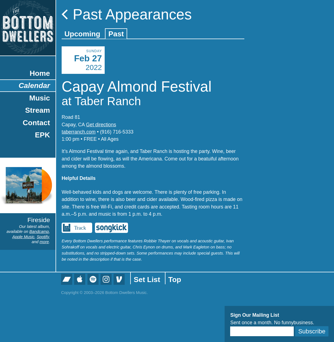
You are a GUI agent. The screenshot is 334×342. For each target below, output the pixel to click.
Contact (36, 123)
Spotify (43, 237)
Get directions (101, 124)
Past (116, 34)
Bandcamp (39, 231)
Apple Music (23, 237)
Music (39, 98)
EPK (42, 135)
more (44, 242)
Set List (147, 279)
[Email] (262, 331)
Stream (37, 110)
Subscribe (311, 331)
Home (40, 73)
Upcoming (82, 34)
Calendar (34, 85)
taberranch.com (79, 132)
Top (174, 279)
